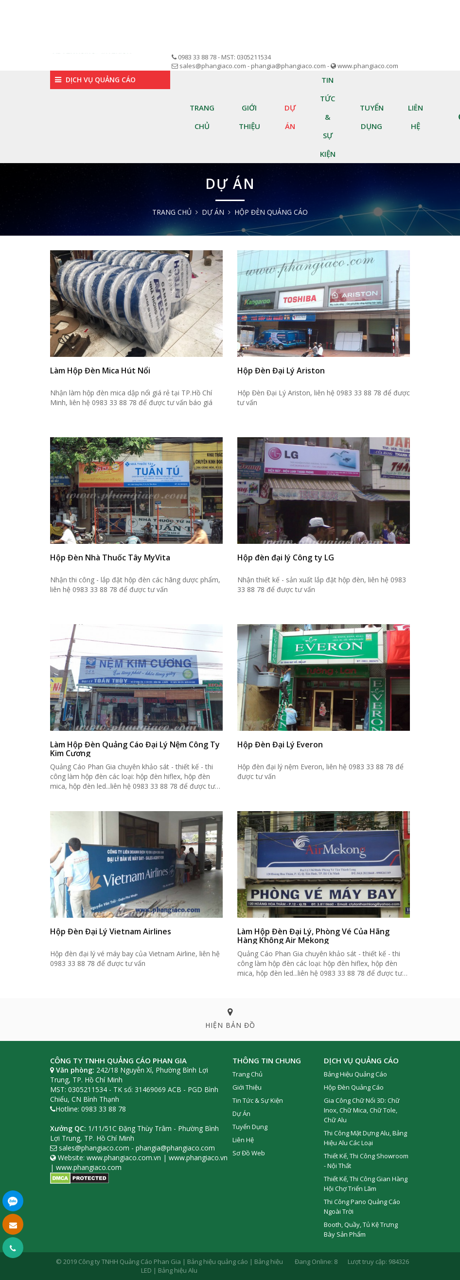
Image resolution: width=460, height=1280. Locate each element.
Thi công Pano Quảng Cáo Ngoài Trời (362, 1206)
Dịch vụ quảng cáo (95, 79)
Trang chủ (202, 117)
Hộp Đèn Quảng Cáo (354, 1087)
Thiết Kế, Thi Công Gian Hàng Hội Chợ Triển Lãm (365, 1183)
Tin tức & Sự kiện (328, 117)
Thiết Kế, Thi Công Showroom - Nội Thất (366, 1160)
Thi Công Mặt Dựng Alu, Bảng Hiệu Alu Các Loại (365, 1138)
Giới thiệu (249, 117)
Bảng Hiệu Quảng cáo (355, 1074)
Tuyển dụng (372, 117)
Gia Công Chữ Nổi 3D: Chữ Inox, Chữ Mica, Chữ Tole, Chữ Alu (362, 1110)
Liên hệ (415, 117)
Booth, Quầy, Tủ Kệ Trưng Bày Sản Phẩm (361, 1229)
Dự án (290, 117)
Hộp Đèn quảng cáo (271, 212)
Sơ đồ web (248, 1153)
